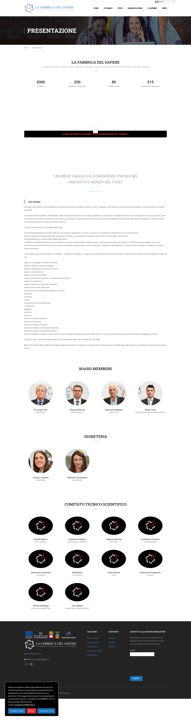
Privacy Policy (92, 647)
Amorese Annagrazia (150, 572)
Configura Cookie (17, 711)
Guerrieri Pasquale (114, 410)
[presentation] (140, 667)
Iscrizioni (112, 638)
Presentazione (93, 638)
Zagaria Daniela (113, 539)
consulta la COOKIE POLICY (24, 705)
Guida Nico (77, 572)
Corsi (119, 8)
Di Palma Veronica (150, 539)
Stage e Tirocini (93, 642)
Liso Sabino (77, 605)
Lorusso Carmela (41, 477)
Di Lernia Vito (41, 410)
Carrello (112, 647)
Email (132, 650)
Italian (159, 1)
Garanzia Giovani (135, 8)
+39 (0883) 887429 (33, 654)
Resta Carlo (150, 410)
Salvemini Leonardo (41, 572)
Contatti (112, 642)
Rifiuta (31, 711)
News (164, 8)
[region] (31, 699)
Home (96, 8)
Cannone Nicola (77, 410)
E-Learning (152, 8)
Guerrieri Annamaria (77, 477)
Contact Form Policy (95, 651)
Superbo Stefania (77, 539)
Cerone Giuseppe (41, 605)
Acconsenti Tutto (46, 711)
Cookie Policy (92, 655)
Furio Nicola (114, 572)
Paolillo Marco (41, 539)
